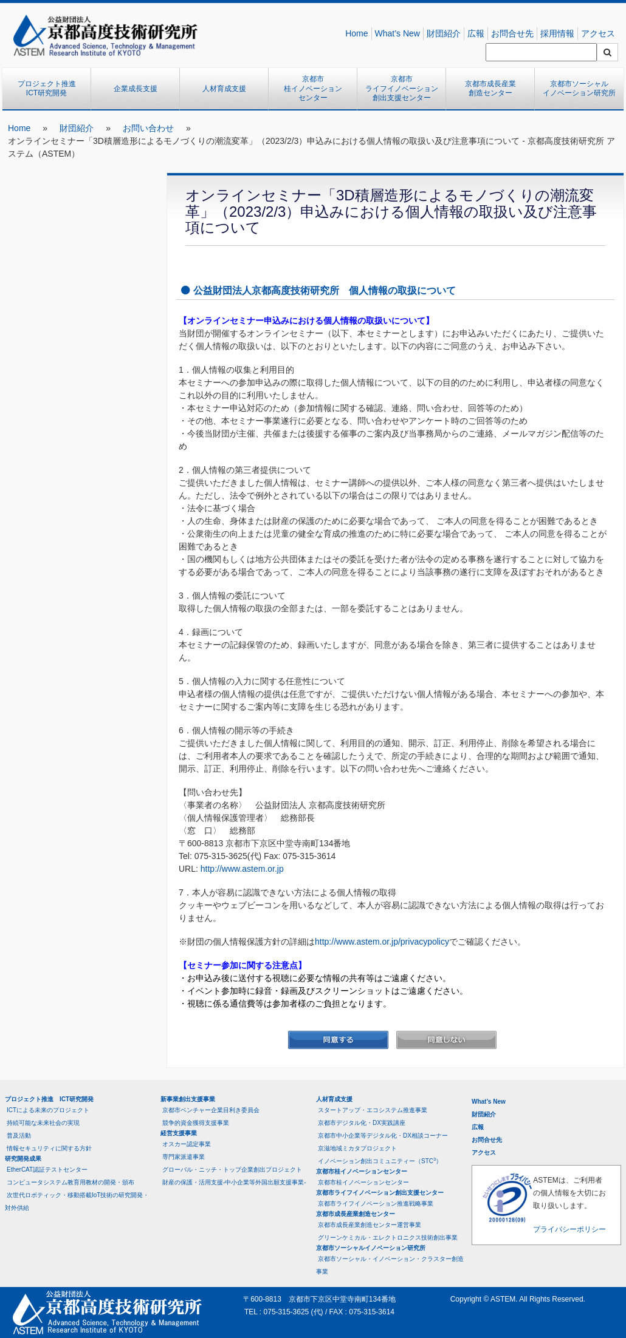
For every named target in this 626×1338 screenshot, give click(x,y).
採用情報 (557, 33)
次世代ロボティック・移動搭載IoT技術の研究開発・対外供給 (77, 1201)
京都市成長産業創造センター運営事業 (369, 1224)
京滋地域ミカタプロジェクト (357, 1148)
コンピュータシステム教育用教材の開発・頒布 (70, 1182)
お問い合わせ (148, 128)
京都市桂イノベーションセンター (313, 88)
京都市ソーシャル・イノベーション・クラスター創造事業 (390, 1265)
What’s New (397, 33)
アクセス (598, 33)
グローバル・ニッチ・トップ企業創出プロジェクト (232, 1169)
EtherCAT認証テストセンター (47, 1169)
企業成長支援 (135, 88)
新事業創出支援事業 (187, 1099)
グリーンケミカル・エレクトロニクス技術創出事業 (388, 1237)
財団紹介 (444, 33)
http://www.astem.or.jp (242, 869)
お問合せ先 (512, 33)
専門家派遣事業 (183, 1156)
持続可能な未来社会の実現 (43, 1122)
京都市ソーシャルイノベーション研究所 (579, 89)
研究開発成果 (23, 1158)
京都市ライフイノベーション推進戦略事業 (375, 1203)
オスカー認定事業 (186, 1144)
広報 (475, 33)
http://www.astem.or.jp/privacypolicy (382, 941)
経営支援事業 (178, 1133)
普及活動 (19, 1135)
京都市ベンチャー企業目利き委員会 (211, 1110)
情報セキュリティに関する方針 (49, 1148)
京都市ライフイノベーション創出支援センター (401, 88)
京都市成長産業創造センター (490, 89)
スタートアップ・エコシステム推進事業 (372, 1110)
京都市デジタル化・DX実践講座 (361, 1122)
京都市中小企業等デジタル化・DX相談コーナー (383, 1135)
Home (356, 33)
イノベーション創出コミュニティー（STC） (380, 1160)
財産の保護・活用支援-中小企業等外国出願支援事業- (234, 1182)
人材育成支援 (224, 88)
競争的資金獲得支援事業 (195, 1122)
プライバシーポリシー (569, 1229)
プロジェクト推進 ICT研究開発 (50, 89)
